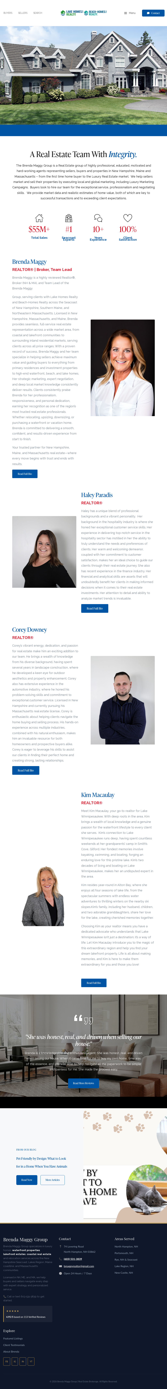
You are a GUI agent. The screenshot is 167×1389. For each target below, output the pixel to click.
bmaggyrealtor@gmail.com (79, 1266)
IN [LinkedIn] (23, 1361)
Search (37, 13)
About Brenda (11, 1351)
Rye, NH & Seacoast (126, 1259)
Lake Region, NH (124, 1266)
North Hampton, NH (126, 1246)
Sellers (22, 13)
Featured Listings (13, 1338)
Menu (130, 13)
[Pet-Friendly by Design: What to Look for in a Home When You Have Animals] (125, 1165)
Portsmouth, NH (124, 1253)
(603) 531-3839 (73, 1258)
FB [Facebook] (6, 1361)
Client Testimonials (14, 1344)
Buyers (8, 13)
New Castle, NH (124, 1272)
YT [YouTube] (31, 1361)
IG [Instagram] (15, 1361)
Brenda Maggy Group (25, 1239)
